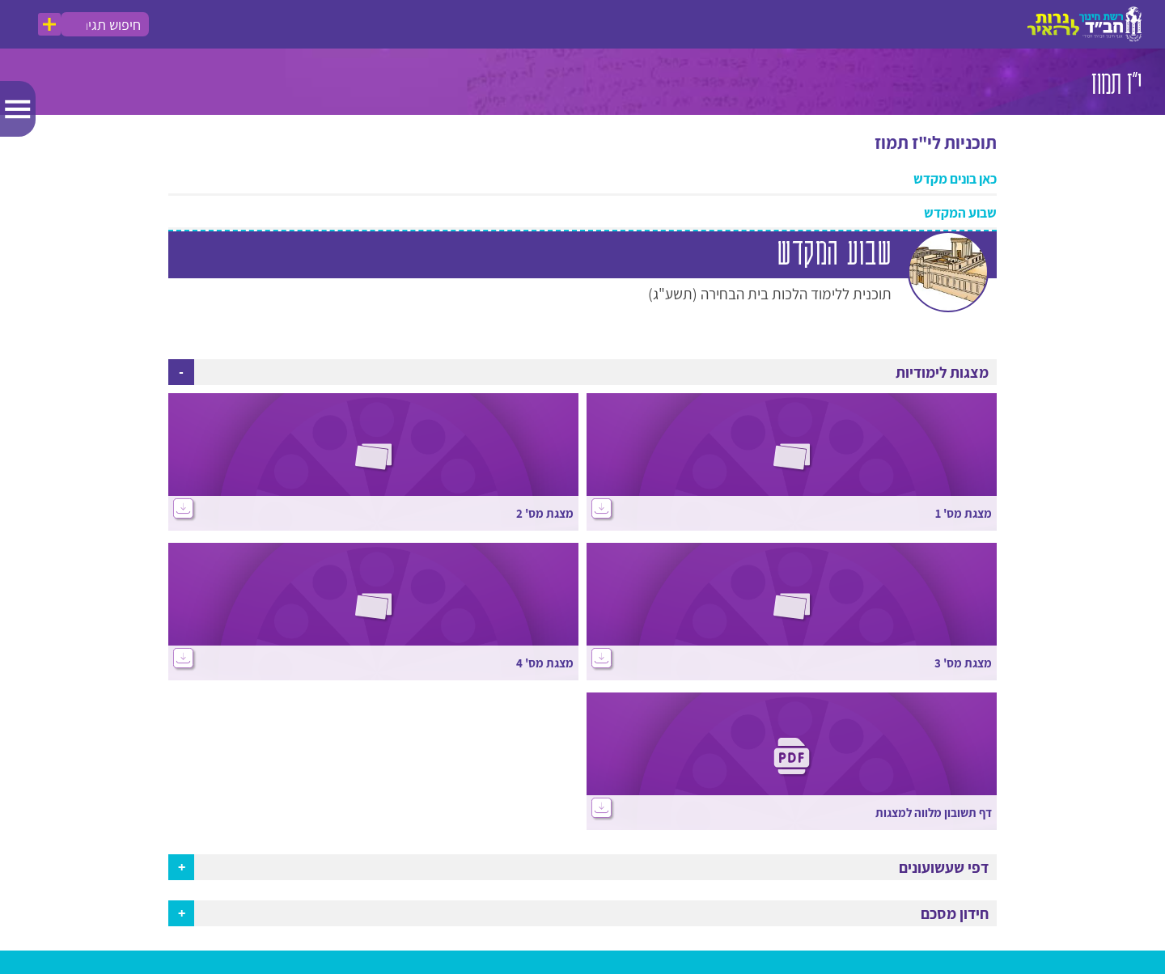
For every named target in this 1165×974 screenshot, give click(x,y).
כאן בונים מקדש (955, 179)
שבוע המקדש (960, 213)
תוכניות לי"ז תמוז (936, 143)
